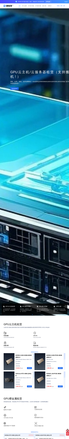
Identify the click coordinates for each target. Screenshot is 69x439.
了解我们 (50, 6)
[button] (32, 314)
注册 (64, 5)
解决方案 (44, 5)
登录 (61, 5)
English (66, 1)
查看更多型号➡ (34, 352)
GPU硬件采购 (38, 5)
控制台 (58, 5)
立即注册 (48, 1)
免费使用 (29, 368)
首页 (20, 5)
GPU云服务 (24, 5)
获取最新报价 (14, 88)
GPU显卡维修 (31, 5)
